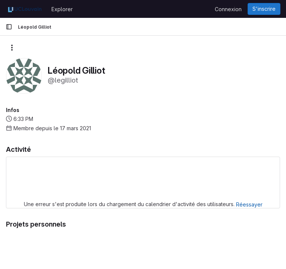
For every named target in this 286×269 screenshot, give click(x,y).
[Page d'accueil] (24, 9)
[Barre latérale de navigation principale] (9, 27)
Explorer (62, 9)
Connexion (228, 9)
